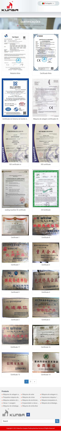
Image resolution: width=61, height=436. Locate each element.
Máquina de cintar (28, 397)
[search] (57, 421)
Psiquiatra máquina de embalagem (15, 397)
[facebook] (28, 414)
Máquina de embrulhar (30, 406)
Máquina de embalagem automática (15, 406)
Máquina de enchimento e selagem (34, 400)
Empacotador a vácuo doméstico (33, 403)
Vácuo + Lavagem (9, 403)
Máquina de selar (28, 394)
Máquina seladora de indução (13, 400)
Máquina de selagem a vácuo (13, 394)
